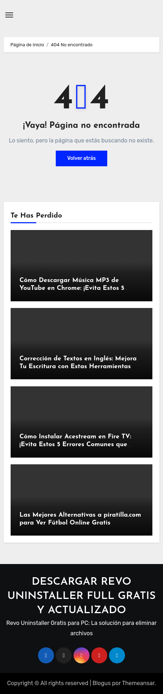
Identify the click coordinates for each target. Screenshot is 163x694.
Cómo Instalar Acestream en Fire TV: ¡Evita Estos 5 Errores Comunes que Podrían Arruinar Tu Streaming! (75, 444)
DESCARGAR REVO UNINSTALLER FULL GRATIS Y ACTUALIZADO (81, 596)
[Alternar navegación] (9, 15)
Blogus (101, 683)
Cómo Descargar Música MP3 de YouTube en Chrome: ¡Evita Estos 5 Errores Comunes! (72, 288)
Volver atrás (81, 158)
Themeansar (138, 683)
